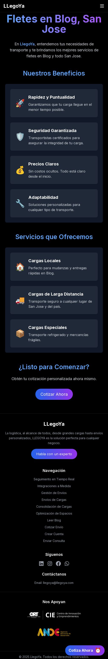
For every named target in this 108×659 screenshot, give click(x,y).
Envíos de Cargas (54, 499)
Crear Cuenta (54, 534)
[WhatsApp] (66, 563)
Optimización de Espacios (54, 513)
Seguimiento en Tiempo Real (54, 479)
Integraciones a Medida (54, 486)
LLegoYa (13, 6)
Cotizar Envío (54, 527)
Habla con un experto (54, 454)
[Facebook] (58, 563)
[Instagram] (49, 563)
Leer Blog (54, 520)
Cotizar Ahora (54, 394)
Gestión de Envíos (54, 493)
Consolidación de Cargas (54, 506)
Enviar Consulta (54, 541)
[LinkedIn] (41, 563)
